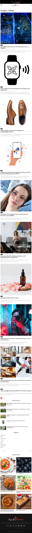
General (2, 441)
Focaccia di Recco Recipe (20, 510)
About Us (15, 1)
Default (1, 170)
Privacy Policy (20, 1)
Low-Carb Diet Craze (20, 473)
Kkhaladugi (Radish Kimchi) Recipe (7, 491)
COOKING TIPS (3, 435)
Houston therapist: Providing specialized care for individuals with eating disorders (13, 256)
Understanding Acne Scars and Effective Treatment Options (16, 390)
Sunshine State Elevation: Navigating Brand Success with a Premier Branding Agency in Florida (16, 173)
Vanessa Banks (3, 49)
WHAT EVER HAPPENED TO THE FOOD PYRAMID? (23, 492)
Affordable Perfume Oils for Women (10, 298)
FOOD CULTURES (3, 438)
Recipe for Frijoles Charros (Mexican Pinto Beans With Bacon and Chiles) (7, 511)
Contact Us (12, 1)
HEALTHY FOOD (3, 444)
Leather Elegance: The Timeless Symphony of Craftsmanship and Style (12, 131)
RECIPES (2, 447)
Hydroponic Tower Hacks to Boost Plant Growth (16, 420)
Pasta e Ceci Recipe (4, 473)
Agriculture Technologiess (14, 531)
